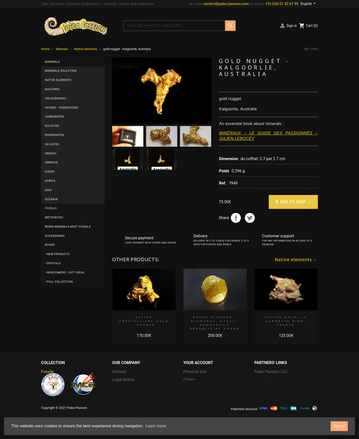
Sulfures (52, 89)
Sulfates (52, 125)
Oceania (51, 199)
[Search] (174, 25)
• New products (57, 254)
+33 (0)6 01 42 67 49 (281, 4)
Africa (50, 181)
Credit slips (193, 387)
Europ (50, 171)
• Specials (53, 263)
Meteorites (54, 217)
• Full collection (59, 281)
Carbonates (54, 116)
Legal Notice (123, 379)
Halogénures (55, 98)
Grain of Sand (266, 379)
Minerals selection (61, 70)
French (51, 153)
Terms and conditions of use (137, 387)
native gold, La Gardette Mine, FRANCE (286, 321)
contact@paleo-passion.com (226, 4)
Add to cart (293, 202)
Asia (48, 190)
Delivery (119, 371)
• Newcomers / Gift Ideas (65, 272)
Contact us (121, 395)
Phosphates (54, 135)
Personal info (195, 371)
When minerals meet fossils (68, 226)
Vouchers (191, 403)
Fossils (51, 208)
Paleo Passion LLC (270, 371)
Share (236, 218)
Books (50, 245)
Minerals (52, 61)
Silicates (52, 144)
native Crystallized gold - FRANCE (144, 321)
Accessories (55, 236)
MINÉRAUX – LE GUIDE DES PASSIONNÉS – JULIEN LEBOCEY (268, 136)
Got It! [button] (339, 426)
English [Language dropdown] (307, 4)
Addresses (192, 395)
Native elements (58, 80)
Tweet (250, 218)
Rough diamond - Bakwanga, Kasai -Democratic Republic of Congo (215, 323)
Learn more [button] (156, 426)
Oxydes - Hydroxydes (61, 107)
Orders (189, 379)
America (51, 162)
